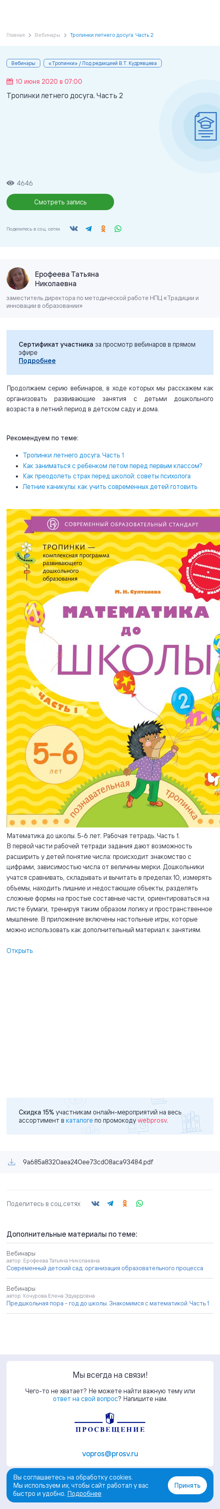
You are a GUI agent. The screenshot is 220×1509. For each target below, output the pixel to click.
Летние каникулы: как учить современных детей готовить (110, 486)
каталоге (79, 1120)
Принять (187, 1485)
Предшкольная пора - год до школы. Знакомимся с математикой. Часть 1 (108, 1303)
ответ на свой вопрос (85, 1399)
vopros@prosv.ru (110, 1453)
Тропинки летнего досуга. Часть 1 (73, 455)
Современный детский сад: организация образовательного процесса (105, 1268)
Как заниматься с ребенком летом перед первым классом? (112, 466)
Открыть (20, 950)
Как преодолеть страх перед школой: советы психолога (107, 476)
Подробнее (37, 361)
